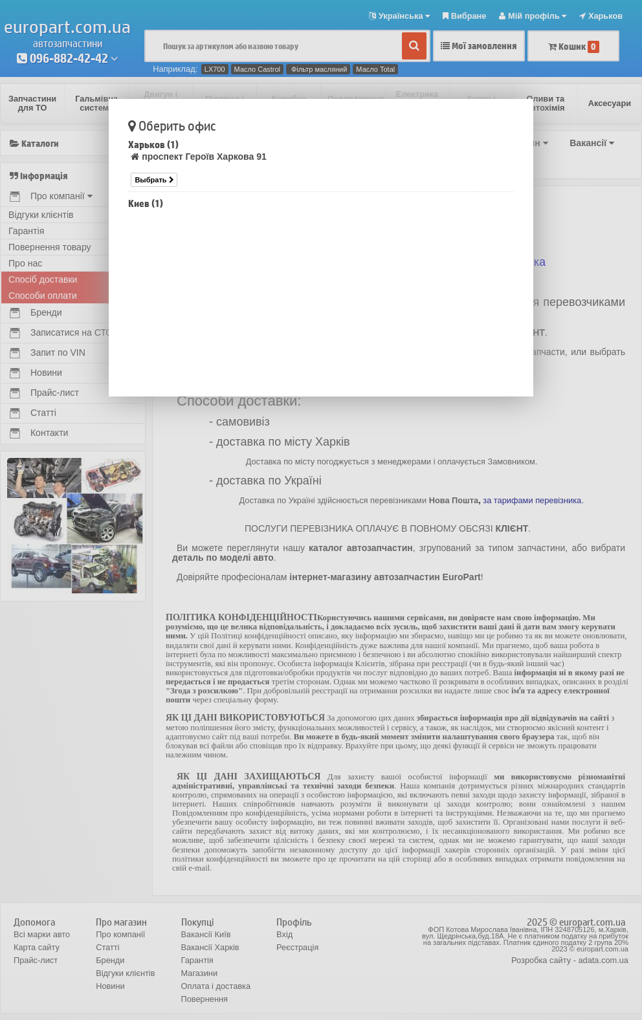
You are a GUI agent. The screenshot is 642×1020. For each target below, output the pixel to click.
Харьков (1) (153, 144)
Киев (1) (145, 203)
